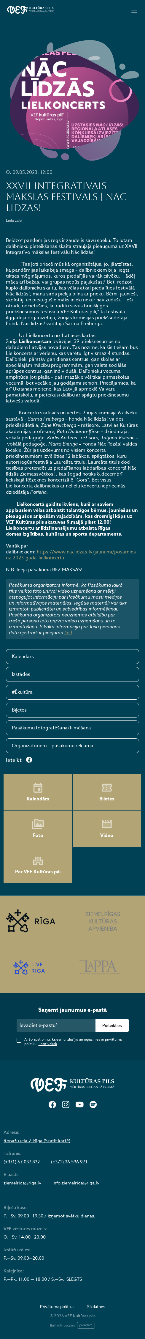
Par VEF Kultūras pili (37, 865)
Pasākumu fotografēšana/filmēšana (51, 727)
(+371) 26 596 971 (69, 1162)
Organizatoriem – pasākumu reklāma (52, 745)
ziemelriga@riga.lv (22, 1183)
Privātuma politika (57, 1306)
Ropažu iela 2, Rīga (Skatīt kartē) (37, 1140)
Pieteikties (112, 1025)
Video (106, 828)
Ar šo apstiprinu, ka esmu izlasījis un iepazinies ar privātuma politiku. (73, 1041)
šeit (68, 632)
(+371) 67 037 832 (22, 1162)
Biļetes (19, 710)
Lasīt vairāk (48, 1043)
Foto (38, 828)
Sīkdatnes (96, 1306)
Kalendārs (23, 656)
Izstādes (21, 674)
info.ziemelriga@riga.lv (75, 1183)
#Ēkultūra (22, 692)
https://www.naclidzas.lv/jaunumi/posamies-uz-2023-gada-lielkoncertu (72, 554)
